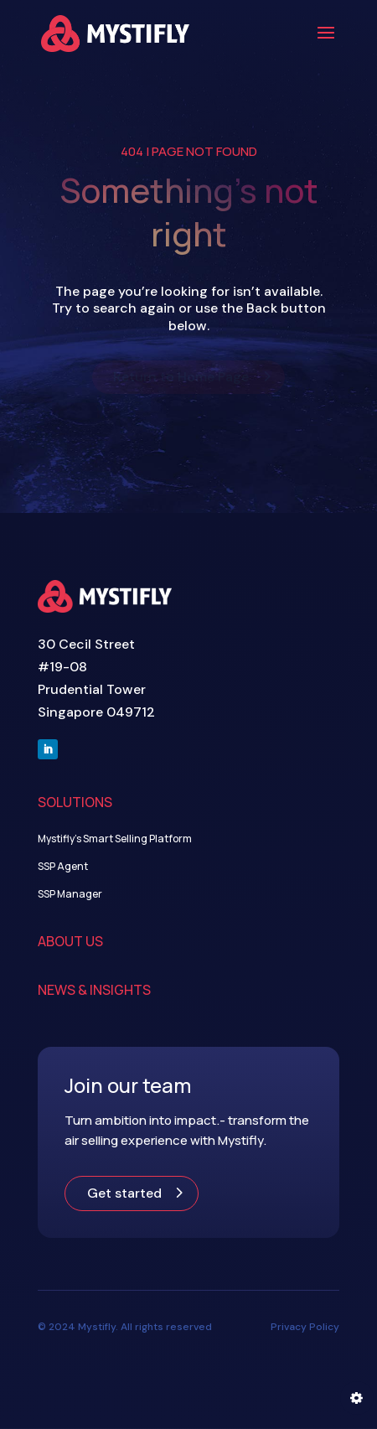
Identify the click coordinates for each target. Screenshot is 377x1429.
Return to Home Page (181, 377)
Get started (124, 1193)
